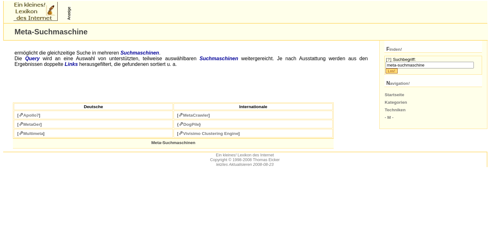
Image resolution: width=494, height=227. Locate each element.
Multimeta (33, 133)
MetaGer (31, 124)
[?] (388, 59)
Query (32, 58)
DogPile (191, 124)
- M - (389, 117)
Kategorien (396, 102)
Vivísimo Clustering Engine (210, 133)
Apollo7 (31, 115)
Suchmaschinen (139, 52)
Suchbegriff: (404, 59)
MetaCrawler (196, 115)
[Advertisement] (147, 11)
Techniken (395, 110)
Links (71, 64)
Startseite (394, 94)
